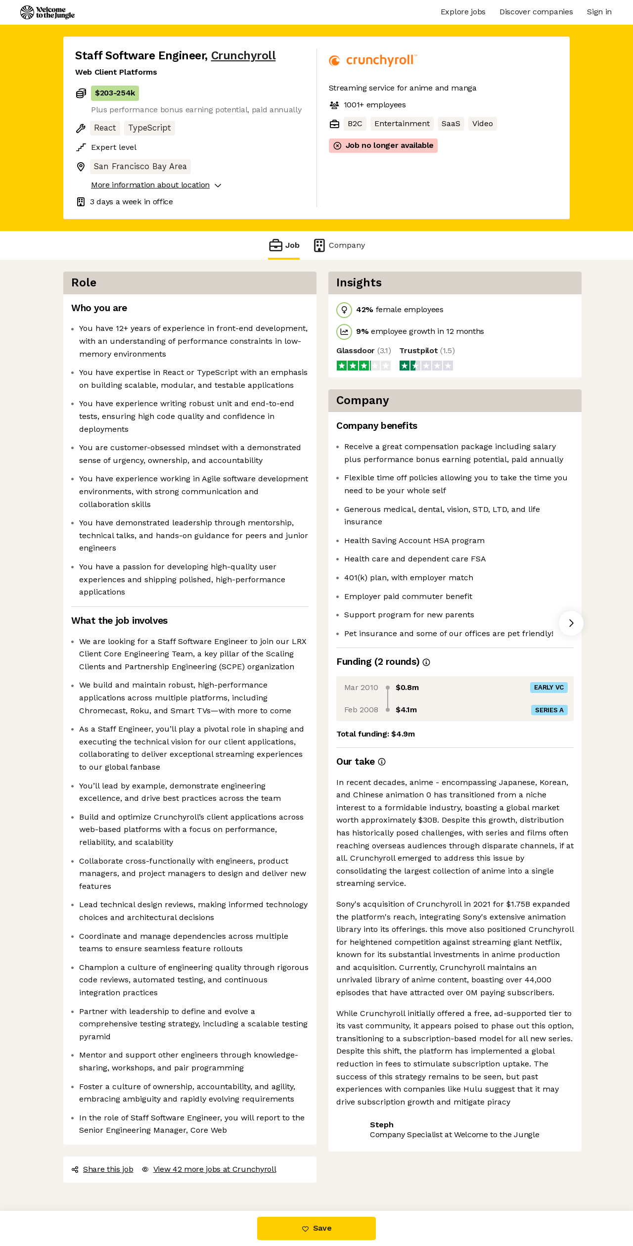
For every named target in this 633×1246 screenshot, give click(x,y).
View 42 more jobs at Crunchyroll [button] (208, 1169)
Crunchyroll (243, 55)
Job (284, 245)
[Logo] (47, 12)
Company (338, 245)
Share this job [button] (102, 1169)
